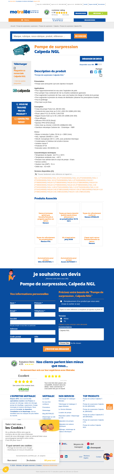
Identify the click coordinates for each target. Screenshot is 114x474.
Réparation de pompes (66, 422)
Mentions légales (87, 458)
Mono (64, 319)
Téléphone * (39, 312)
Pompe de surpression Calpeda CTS (93, 422)
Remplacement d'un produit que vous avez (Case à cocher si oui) (79, 303)
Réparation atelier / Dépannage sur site (69, 418)
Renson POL (46, 242)
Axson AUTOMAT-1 (69, 263)
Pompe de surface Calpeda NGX (92, 427)
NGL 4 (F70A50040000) (77, 181)
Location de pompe (65, 414)
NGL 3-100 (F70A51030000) (58, 188)
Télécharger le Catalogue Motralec (67, 401)
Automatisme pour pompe (46, 260)
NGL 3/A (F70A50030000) (62, 179)
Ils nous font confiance (46, 404)
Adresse (14, 330)
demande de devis (80, 13)
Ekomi (76, 473)
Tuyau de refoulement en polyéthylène (46, 239)
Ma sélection (101, 4)
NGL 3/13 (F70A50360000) (58, 181)
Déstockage (98, 13)
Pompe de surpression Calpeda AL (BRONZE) (93, 411)
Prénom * (38, 304)
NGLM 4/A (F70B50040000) (78, 186)
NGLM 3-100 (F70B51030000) (81, 190)
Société (85, 4)
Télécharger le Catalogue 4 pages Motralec (68, 406)
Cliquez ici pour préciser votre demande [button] (73, 325)
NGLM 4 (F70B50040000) (57, 186)
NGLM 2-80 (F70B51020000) (58, 190)
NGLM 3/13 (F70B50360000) (78, 183)
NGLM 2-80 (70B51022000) (58, 193)
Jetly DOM (69, 240)
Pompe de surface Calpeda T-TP (93, 401)
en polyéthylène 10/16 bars (69, 221)
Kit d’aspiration (68, 238)
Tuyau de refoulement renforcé (92, 215)
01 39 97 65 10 (46, 4)
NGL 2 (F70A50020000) (43, 179)
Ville (36, 338)
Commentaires (65, 328)
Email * (13, 312)
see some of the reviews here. (23, 387)
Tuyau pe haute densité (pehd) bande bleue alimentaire (68, 216)
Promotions (46, 408)
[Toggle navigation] (25, 20)
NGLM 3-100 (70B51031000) (79, 193)
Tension (62, 317)
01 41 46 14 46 (62, 4)
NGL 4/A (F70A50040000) (82, 179)
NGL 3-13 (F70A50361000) (80, 188)
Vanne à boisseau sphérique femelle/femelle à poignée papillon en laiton (46, 218)
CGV (80, 458)
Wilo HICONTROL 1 (45, 263)
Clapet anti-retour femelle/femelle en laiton (92, 240)
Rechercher (81, 36)
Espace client (93, 4)
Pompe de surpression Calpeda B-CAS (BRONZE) (93, 406)
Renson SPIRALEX (92, 218)
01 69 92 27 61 (78, 4)
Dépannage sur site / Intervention (48, 419)
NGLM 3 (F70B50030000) (57, 183)
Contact (98, 458)
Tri (63, 322)
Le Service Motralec (65, 410)
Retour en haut (109, 406)
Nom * (12, 304)
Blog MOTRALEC (48, 415)
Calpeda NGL (81, 335)
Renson (46, 224)
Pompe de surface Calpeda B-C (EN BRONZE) (93, 417)
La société (45, 400)
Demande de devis (91, 59)
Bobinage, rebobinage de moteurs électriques (67, 432)
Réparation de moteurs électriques (66, 426)
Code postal (15, 338)
